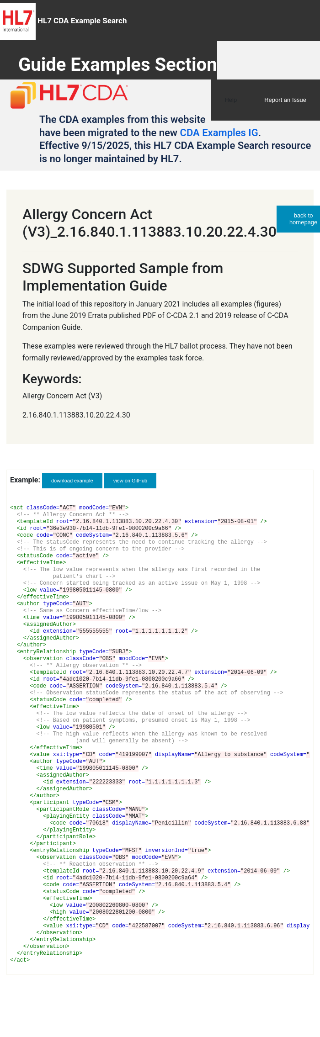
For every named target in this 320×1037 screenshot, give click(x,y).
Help (230, 99)
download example (72, 480)
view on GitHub (130, 480)
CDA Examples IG (219, 132)
